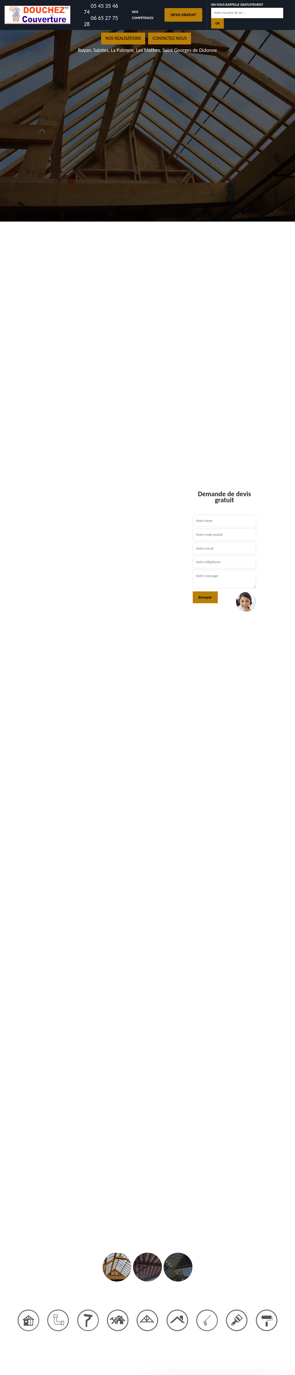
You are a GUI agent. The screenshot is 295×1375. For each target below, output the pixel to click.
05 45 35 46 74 (101, 9)
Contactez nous (169, 38)
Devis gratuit (183, 14)
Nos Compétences (143, 15)
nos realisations (123, 38)
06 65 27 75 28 (101, 21)
